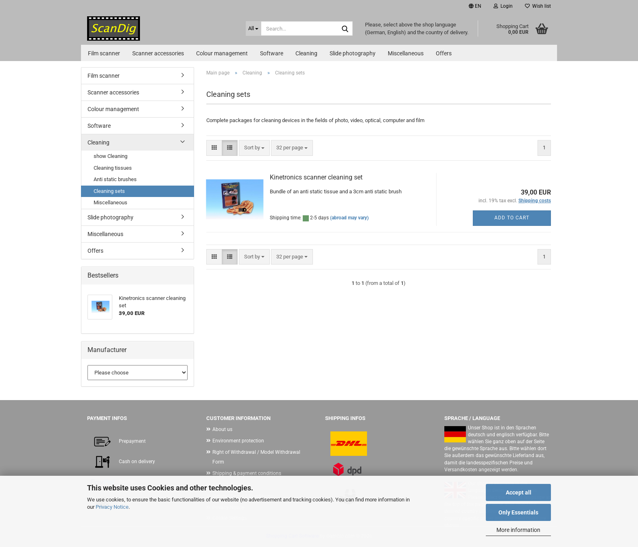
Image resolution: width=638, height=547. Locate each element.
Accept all (518, 492)
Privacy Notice (112, 507)
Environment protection (238, 441)
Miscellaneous (406, 53)
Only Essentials (518, 512)
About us (222, 429)
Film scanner (104, 53)
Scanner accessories (158, 53)
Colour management (222, 53)
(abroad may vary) (349, 218)
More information (518, 530)
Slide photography (353, 53)
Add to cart (511, 218)
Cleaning (306, 53)
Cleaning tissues (113, 168)
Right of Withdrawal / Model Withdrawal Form (256, 457)
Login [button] (503, 6)
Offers (444, 53)
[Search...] (253, 28)
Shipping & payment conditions (246, 473)
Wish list (538, 6)
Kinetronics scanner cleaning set (316, 177)
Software (271, 53)
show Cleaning (110, 156)
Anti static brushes (115, 179)
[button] (475, 6)
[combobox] (254, 148)
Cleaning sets (109, 191)
